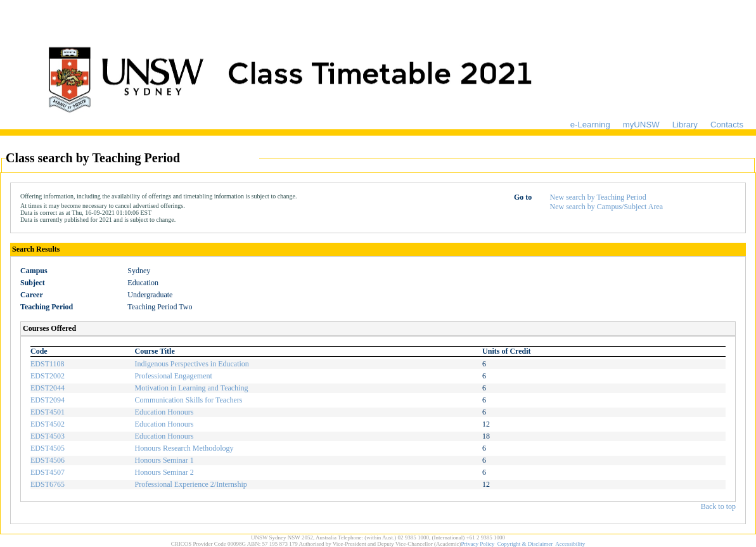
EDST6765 (47, 484)
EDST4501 (47, 412)
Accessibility (570, 544)
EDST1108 (47, 363)
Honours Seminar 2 (164, 472)
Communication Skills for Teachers (189, 400)
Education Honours (164, 412)
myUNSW (641, 124)
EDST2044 (47, 387)
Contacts (726, 124)
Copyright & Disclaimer (525, 544)
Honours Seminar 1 (164, 460)
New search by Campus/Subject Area (606, 206)
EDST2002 (47, 375)
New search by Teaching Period (597, 197)
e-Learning (590, 124)
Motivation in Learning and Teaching (191, 387)
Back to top (718, 506)
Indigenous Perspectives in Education (192, 363)
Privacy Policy (478, 544)
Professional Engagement (173, 375)
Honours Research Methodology (184, 448)
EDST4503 (47, 436)
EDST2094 (47, 400)
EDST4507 (47, 472)
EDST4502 (47, 424)
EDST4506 (47, 460)
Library (685, 124)
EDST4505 (47, 448)
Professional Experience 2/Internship (191, 484)
